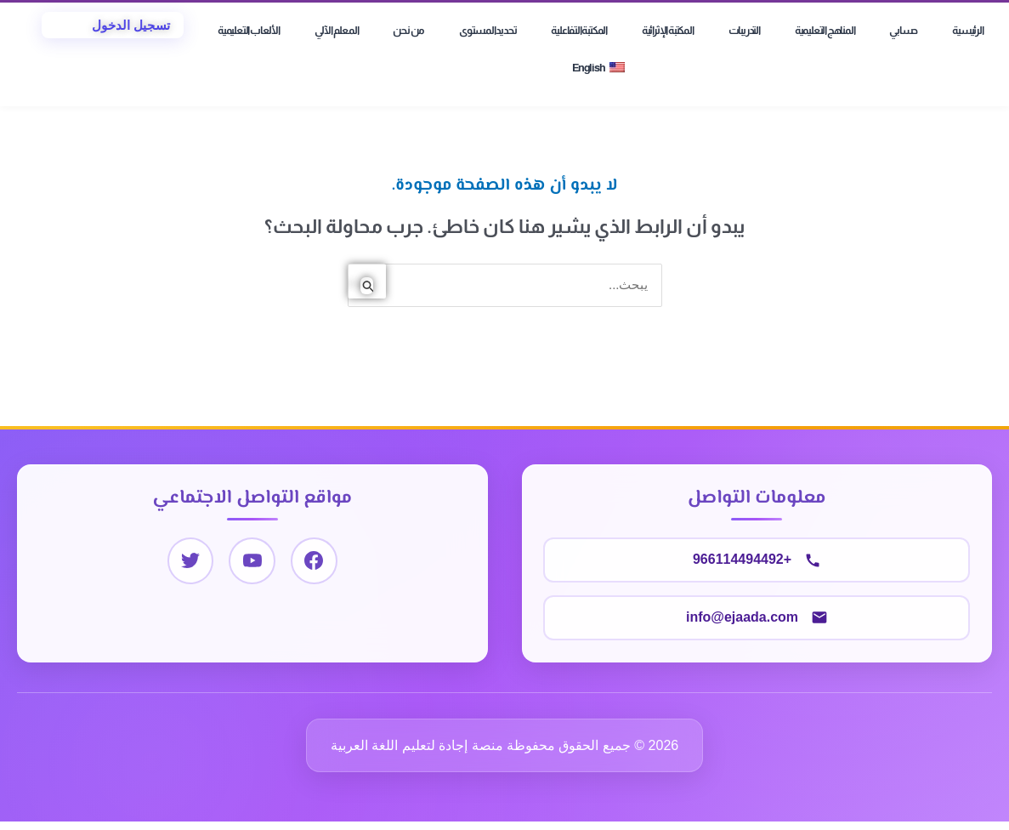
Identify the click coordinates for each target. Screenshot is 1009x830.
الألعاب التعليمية (249, 30)
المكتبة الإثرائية (668, 30)
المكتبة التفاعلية (579, 30)
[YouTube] (252, 560)
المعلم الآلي (337, 30)
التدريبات (744, 30)
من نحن (408, 30)
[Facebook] (314, 560)
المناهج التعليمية (825, 30)
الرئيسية (967, 30)
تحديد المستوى (487, 30)
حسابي (903, 30)
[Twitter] (190, 560)
